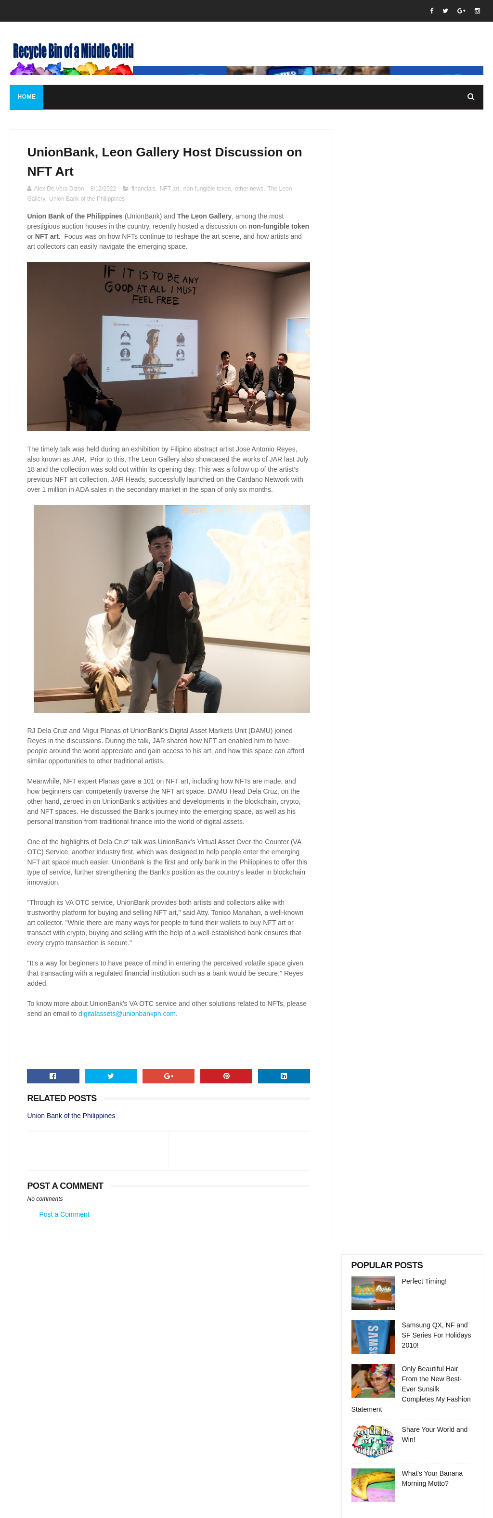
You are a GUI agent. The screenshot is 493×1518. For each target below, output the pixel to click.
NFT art (169, 189)
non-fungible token (207, 189)
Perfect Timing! (424, 156)
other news (249, 189)
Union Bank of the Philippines (87, 199)
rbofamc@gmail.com (247, 1384)
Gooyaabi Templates (177, 1506)
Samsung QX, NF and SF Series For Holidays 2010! (436, 210)
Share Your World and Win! (423, 1421)
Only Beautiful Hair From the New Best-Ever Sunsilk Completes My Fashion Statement (411, 264)
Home (26, 96)
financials (143, 189)
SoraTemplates (70, 1506)
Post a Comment (64, 1225)
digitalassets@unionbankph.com (148, 1024)
